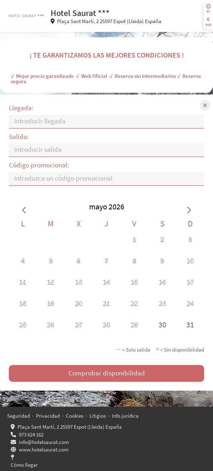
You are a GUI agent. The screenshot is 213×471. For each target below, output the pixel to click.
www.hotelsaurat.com (43, 449)
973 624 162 (31, 434)
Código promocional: (39, 165)
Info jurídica (125, 415)
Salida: (19, 137)
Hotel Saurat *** (80, 12)
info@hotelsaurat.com (44, 442)
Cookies (74, 415)
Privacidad (48, 415)
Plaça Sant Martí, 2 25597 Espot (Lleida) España (69, 426)
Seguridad (18, 415)
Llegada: (21, 108)
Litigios (97, 415)
